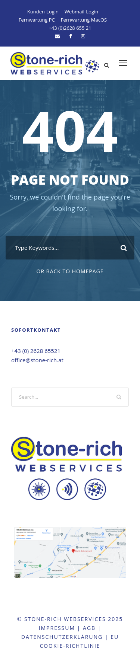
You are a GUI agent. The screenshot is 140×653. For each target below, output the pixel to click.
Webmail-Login (81, 11)
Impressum (57, 627)
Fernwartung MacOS (84, 19)
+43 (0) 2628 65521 (35, 350)
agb (89, 627)
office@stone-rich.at (37, 360)
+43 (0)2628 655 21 (70, 28)
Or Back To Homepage (69, 271)
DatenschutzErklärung (62, 636)
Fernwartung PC (37, 19)
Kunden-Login (43, 11)
